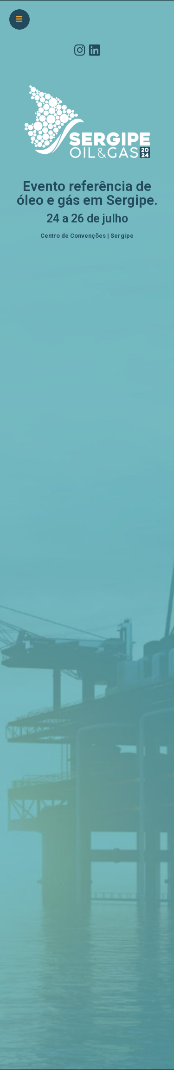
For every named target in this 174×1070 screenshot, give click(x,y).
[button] (19, 19)
